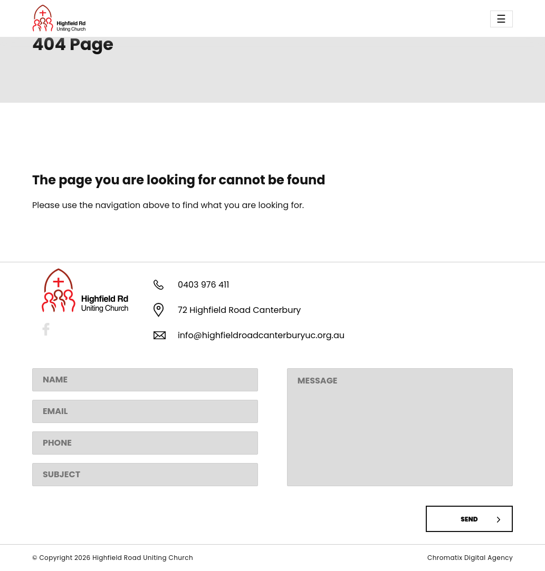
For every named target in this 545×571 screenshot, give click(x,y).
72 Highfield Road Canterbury (239, 310)
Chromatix (445, 557)
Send (469, 519)
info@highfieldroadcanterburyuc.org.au (261, 335)
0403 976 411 (203, 285)
